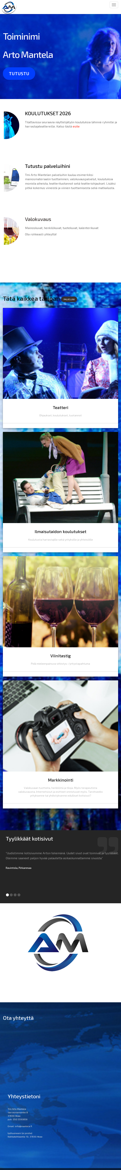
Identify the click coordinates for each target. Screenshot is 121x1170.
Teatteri (60, 408)
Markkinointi (60, 786)
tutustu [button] (19, 73)
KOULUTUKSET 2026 (48, 113)
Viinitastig (60, 660)
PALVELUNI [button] (69, 299)
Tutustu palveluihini (47, 166)
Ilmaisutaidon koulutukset (60, 534)
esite (76, 126)
